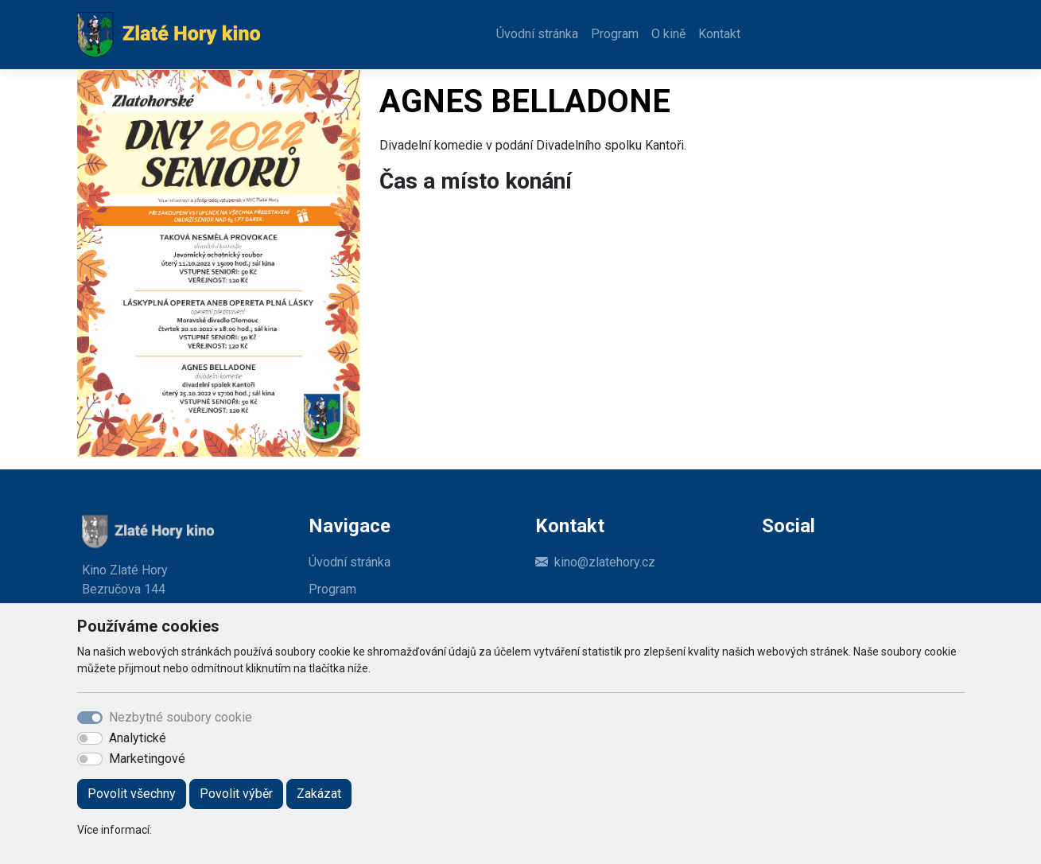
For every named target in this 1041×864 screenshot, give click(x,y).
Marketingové (147, 758)
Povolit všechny (131, 793)
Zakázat (319, 793)
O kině (668, 33)
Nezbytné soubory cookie (180, 717)
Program (615, 33)
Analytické (137, 737)
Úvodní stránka (537, 33)
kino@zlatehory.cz (604, 562)
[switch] (90, 738)
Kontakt (719, 33)
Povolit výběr (236, 793)
